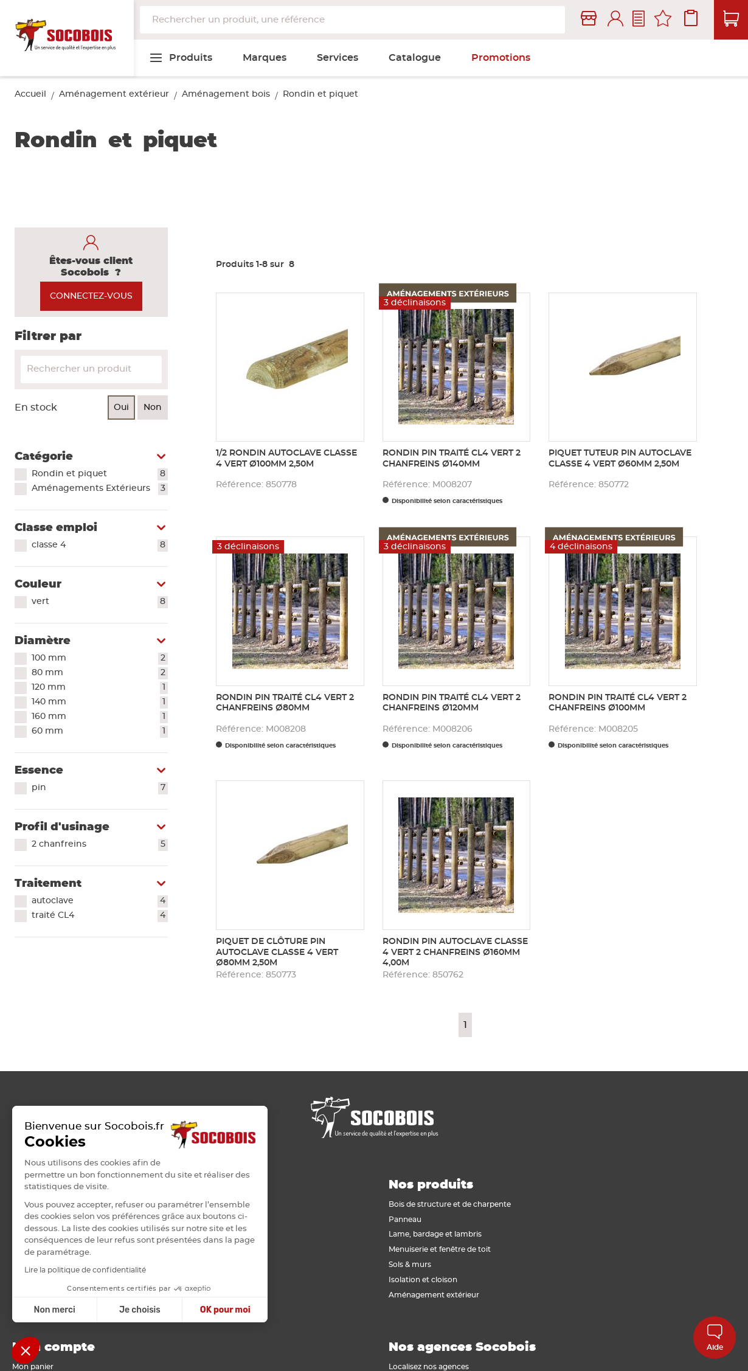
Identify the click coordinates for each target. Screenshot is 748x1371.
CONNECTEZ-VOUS (91, 296)
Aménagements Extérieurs (100, 489)
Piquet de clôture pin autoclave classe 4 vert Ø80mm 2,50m (277, 952)
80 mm (100, 673)
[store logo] (67, 38)
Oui (121, 407)
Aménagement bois (226, 94)
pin (100, 788)
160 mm (100, 717)
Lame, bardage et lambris (435, 1234)
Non (153, 407)
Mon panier (33, 1366)
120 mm (100, 688)
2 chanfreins (100, 845)
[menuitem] (180, 58)
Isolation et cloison (423, 1279)
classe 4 (100, 546)
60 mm (100, 732)
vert (100, 602)
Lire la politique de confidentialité (62, 1270)
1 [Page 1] (465, 1025)
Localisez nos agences (429, 1366)
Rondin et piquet (100, 474)
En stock (36, 407)
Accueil (30, 94)
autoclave (100, 901)
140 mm (100, 702)
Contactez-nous (638, 20)
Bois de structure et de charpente (450, 1204)
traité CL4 (100, 916)
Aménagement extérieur (114, 94)
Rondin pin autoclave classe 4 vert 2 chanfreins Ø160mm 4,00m (455, 952)
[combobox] (352, 19)
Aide (715, 1337)
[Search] (91, 369)
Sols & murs (410, 1264)
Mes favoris (663, 20)
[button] (25, 1350)
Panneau (405, 1219)
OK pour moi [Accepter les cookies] (201, 1310)
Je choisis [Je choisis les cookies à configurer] (116, 1310)
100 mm (100, 659)
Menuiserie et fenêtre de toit (440, 1249)
